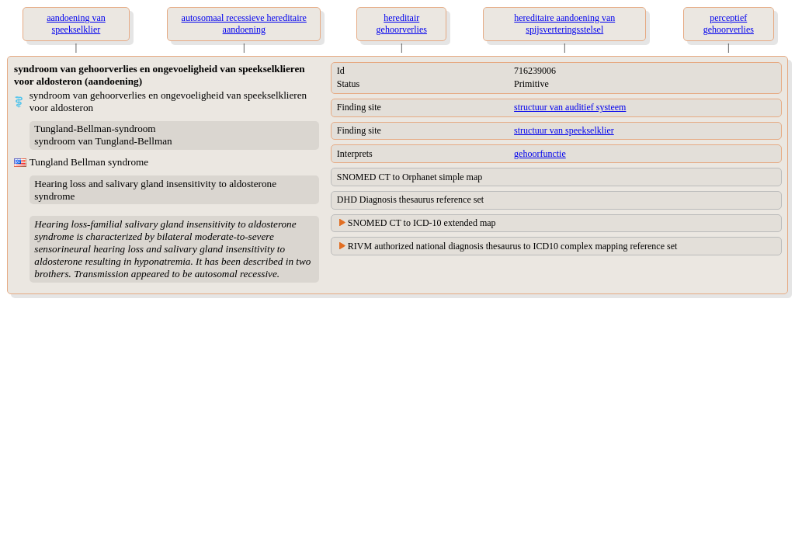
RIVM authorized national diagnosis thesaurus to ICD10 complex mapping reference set (513, 246)
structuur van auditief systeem (570, 107)
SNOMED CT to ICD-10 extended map (422, 222)
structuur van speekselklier (564, 130)
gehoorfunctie (540, 153)
